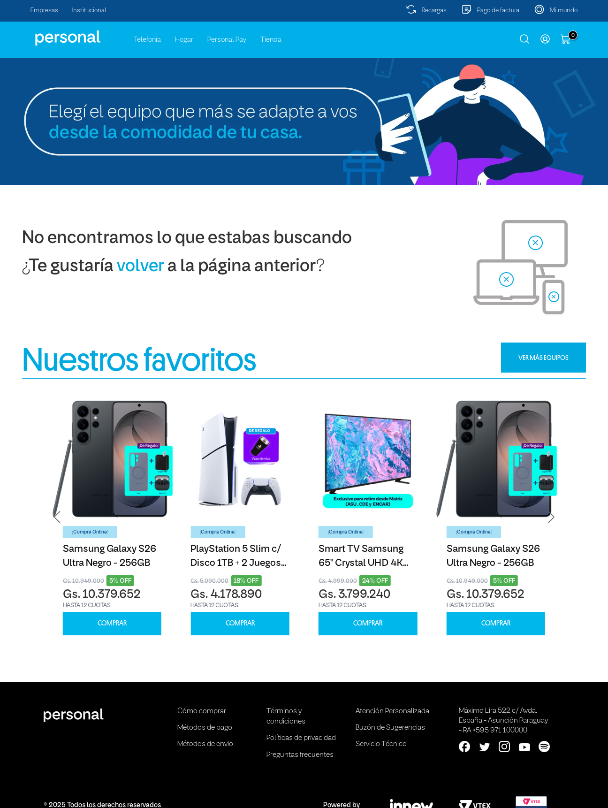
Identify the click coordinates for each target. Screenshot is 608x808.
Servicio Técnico (381, 744)
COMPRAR (112, 623)
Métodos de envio (205, 744)
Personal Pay (226, 40)
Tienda (270, 40)
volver (140, 266)
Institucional (89, 11)
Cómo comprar (201, 711)
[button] (57, 517)
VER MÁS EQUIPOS (543, 357)
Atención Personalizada (392, 711)
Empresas (44, 11)
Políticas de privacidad (301, 738)
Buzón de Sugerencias (390, 727)
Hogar (184, 40)
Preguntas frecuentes (300, 755)
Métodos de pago (204, 727)
